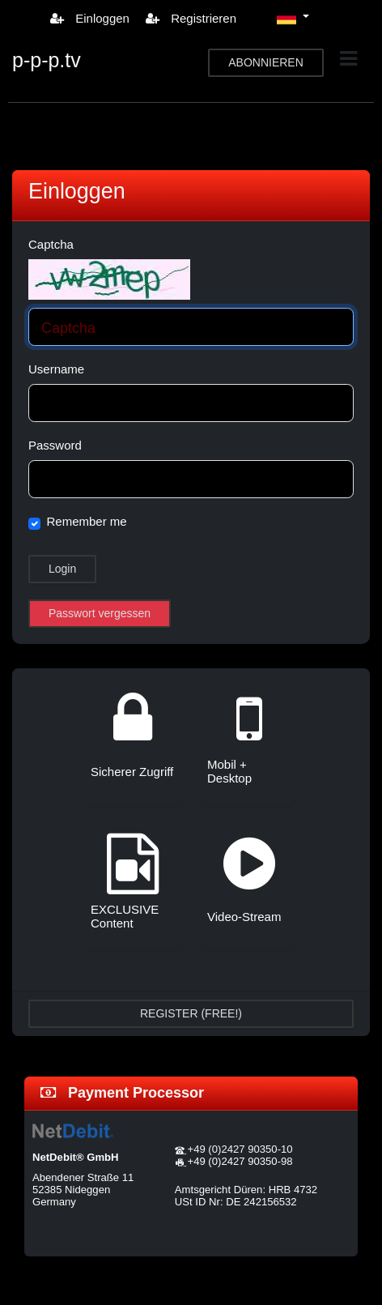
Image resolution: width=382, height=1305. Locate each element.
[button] (293, 18)
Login (62, 568)
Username (56, 369)
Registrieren (191, 18)
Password (55, 445)
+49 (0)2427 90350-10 (239, 1149)
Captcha (51, 244)
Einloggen (89, 18)
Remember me (87, 521)
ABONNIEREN (265, 62)
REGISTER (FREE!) (191, 1013)
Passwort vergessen (100, 613)
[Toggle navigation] (348, 59)
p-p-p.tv (46, 60)
